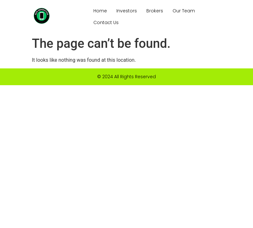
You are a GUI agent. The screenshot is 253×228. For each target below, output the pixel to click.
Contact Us (106, 22)
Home (100, 11)
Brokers (154, 11)
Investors (126, 11)
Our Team (184, 11)
